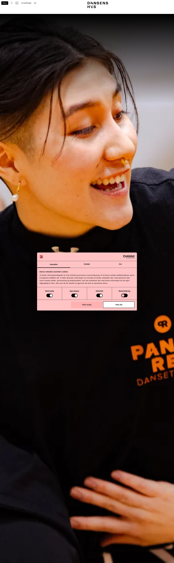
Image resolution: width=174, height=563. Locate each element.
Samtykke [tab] (54, 264)
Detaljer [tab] (87, 264)
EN (17, 3)
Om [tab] (120, 264)
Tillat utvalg (86, 305)
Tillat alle (118, 305)
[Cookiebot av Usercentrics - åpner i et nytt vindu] (124, 256)
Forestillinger (26, 3)
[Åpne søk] (12, 3)
